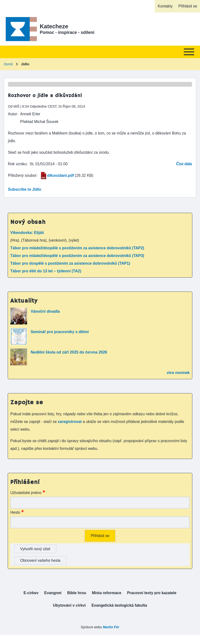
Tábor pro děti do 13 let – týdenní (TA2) (45, 271)
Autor (12, 114)
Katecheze (54, 26)
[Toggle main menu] (100, 52)
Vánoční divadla (45, 311)
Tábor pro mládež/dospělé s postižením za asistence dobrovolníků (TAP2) (77, 248)
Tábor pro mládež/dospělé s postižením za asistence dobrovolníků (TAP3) (77, 256)
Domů (8, 64)
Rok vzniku (17, 164)
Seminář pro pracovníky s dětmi (60, 332)
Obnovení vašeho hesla (40, 560)
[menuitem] (165, 6)
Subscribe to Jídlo (24, 189)
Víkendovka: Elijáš (27, 233)
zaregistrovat (70, 422)
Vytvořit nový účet (35, 549)
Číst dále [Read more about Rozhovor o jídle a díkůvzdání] (184, 164)
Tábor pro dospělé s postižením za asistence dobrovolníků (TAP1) (70, 263)
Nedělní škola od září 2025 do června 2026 (69, 352)
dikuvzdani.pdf (60, 175)
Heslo (15, 512)
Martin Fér (111, 627)
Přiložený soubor (22, 175)
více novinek (178, 373)
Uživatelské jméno (25, 493)
